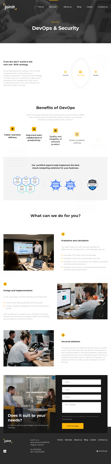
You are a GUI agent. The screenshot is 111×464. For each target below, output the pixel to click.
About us (68, 7)
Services (68, 440)
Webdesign (102, 451)
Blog (79, 7)
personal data (67, 419)
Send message (72, 426)
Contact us (103, 7)
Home (41, 7)
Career (89, 7)
